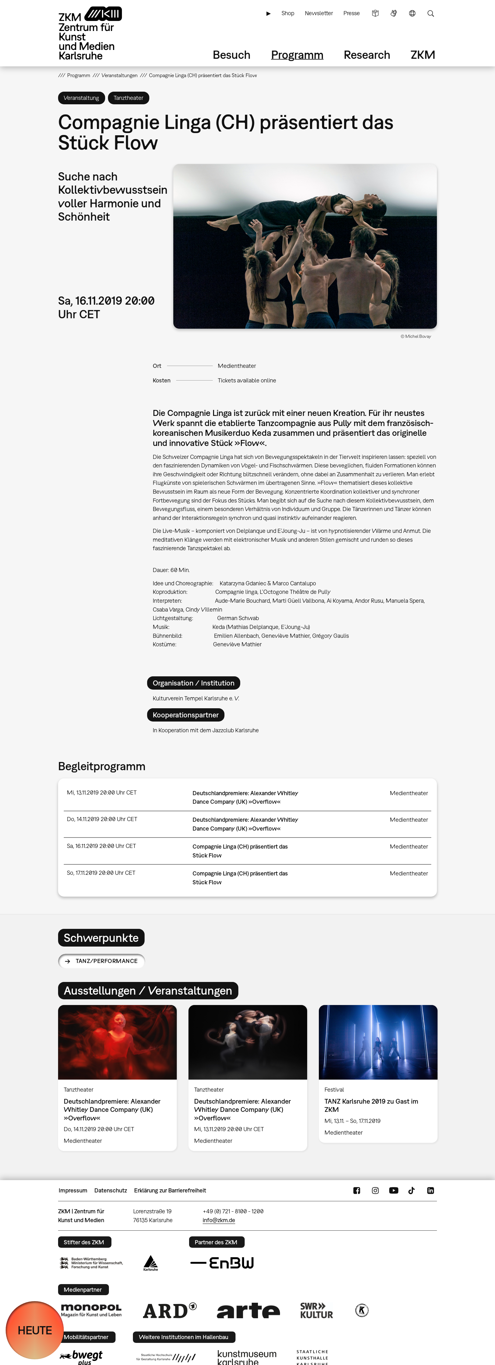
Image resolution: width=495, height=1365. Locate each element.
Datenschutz (110, 1190)
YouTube (393, 1190)
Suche (430, 13)
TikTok (412, 1190)
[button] (305, 246)
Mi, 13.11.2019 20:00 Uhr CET (102, 792)
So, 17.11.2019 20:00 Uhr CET (101, 872)
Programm (297, 54)
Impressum (73, 1190)
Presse (351, 13)
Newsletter (319, 13)
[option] (117, 1078)
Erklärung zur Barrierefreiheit (170, 1190)
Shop (288, 13)
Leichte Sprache (375, 13)
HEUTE (35, 1330)
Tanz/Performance (107, 961)
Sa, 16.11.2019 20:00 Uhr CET (101, 846)
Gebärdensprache (393, 13)
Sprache (412, 13)
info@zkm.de (219, 1220)
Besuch (232, 54)
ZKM (423, 54)
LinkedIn (430, 1190)
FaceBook (356, 1190)
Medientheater (237, 366)
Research (367, 54)
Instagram (375, 1190)
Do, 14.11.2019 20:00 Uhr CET (102, 819)
